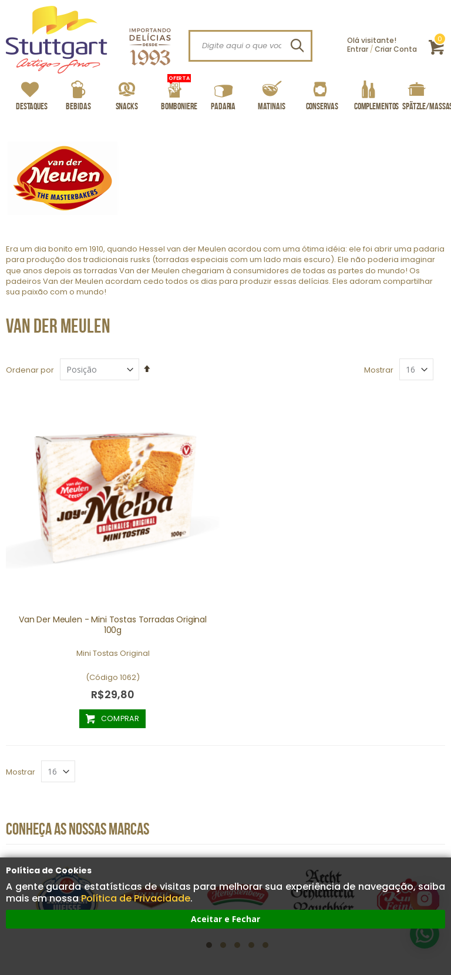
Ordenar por (30, 370)
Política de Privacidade (135, 898)
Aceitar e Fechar (225, 918)
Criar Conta (396, 49)
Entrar (357, 49)
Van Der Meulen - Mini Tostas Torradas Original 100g (113, 625)
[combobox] (250, 46)
